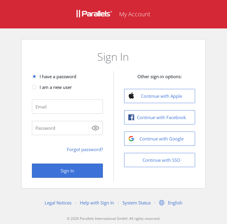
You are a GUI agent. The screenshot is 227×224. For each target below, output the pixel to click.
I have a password (58, 76)
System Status (136, 203)
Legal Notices (58, 203)
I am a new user (56, 87)
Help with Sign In (97, 203)
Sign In (67, 171)
